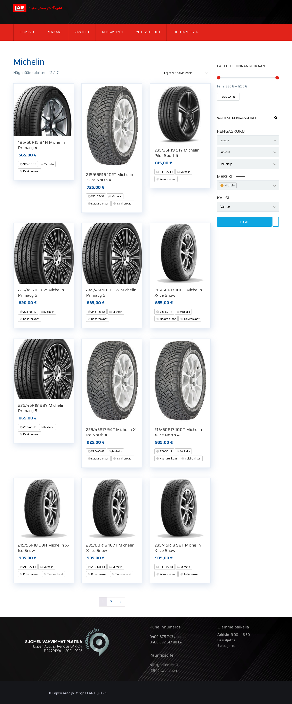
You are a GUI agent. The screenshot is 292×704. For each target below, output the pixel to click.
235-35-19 (166, 172)
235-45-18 (29, 427)
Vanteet (81, 31)
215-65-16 (97, 196)
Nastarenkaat (100, 203)
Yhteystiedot (148, 31)
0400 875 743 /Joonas (167, 636)
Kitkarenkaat (167, 319)
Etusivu (27, 31)
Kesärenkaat (31, 171)
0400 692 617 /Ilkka (165, 642)
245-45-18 (98, 312)
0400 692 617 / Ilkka (242, 17)
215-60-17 (165, 312)
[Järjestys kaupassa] (186, 73)
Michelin (48, 164)
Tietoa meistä (185, 31)
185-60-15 (29, 164)
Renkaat (54, 31)
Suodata (228, 96)
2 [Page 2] (111, 601)
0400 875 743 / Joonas (245, 9)
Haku (244, 222)
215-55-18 (29, 567)
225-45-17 (97, 451)
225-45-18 (29, 312)
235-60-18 (98, 567)
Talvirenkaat (124, 203)
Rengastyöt (113, 31)
